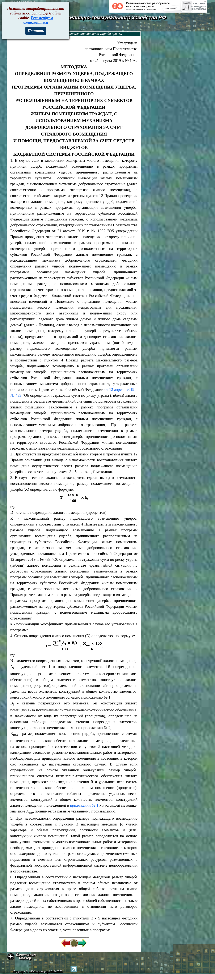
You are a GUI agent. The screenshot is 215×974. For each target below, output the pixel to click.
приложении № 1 (84, 805)
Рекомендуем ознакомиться (38, 20)
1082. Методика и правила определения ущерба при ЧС (81, 33)
